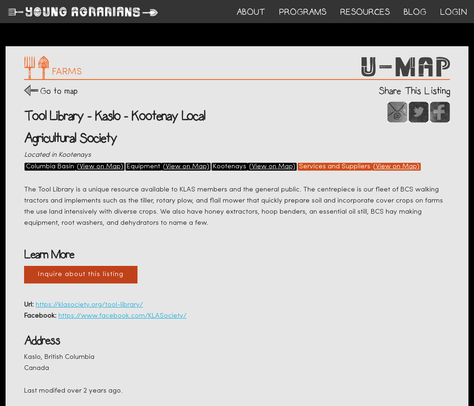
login (453, 12)
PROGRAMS (302, 12)
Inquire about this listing (81, 274)
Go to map (59, 91)
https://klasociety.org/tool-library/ (89, 304)
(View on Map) (100, 166)
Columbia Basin (50, 166)
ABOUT (251, 12)
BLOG (415, 12)
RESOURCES (365, 12)
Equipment (143, 166)
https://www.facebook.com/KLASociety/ (122, 316)
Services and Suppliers (334, 166)
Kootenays (229, 166)
